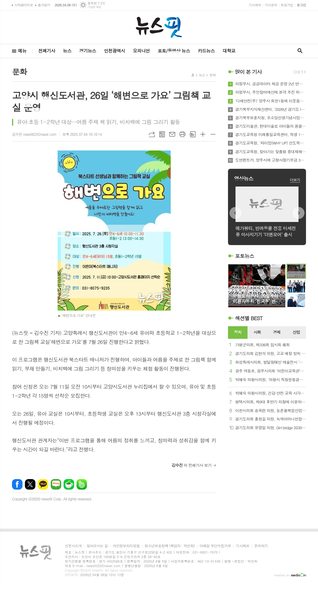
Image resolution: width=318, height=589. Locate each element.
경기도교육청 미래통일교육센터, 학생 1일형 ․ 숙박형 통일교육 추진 (270, 134)
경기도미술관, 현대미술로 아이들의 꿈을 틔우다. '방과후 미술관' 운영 (270, 126)
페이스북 (17, 484)
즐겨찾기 (44, 5)
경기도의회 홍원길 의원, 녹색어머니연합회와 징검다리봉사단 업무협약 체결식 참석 (270, 419)
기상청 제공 (94, 7)
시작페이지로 (23, 5)
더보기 (295, 179)
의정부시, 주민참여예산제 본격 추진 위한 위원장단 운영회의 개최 (270, 92)
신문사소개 (73, 546)
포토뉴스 (244, 256)
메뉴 (22, 50)
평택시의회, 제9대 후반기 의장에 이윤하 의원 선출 (270, 402)
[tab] (238, 332)
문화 (212, 75)
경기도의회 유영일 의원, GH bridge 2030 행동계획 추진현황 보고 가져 (270, 427)
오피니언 (141, 50)
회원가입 (287, 5)
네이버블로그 (56, 484)
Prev (236, 213)
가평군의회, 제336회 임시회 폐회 (262, 345)
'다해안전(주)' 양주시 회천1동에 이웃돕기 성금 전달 (270, 101)
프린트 (182, 134)
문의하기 (261, 546)
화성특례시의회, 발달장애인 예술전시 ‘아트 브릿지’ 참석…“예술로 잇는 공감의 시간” (270, 362)
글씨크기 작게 (213, 134)
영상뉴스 (243, 178)
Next (298, 213)
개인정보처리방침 (126, 546)
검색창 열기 (300, 51)
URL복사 (152, 134)
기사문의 (271, 5)
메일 (172, 134)
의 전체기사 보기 (192, 465)
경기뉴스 (87, 50)
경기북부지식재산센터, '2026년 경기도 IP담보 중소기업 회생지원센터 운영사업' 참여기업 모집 (270, 109)
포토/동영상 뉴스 (174, 50)
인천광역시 (114, 50)
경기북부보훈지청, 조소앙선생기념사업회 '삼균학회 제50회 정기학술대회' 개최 (270, 117)
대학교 (229, 50)
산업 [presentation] (296, 332)
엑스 (30, 484)
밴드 (81, 484)
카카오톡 (43, 484)
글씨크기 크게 (203, 134)
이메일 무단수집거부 (215, 546)
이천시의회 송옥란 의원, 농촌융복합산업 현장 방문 (270, 410)
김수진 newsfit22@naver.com (34, 134)
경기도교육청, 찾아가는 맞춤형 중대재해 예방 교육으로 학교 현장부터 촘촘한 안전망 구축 (270, 151)
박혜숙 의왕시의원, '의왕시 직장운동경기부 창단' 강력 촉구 (270, 379)
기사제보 (255, 5)
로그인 (301, 5)
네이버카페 (69, 484)
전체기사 (46, 50)
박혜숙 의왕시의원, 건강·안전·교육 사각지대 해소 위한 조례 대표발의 (270, 393)
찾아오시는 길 (97, 546)
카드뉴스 (206, 50)
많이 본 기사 (248, 71)
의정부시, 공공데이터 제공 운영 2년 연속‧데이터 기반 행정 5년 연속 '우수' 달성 (270, 84)
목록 (162, 134)
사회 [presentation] (257, 332)
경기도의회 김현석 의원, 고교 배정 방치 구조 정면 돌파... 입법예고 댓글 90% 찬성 (270, 353)
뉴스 (67, 50)
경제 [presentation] (276, 332)
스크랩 (193, 134)
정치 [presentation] (237, 332)
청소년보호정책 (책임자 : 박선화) (170, 546)
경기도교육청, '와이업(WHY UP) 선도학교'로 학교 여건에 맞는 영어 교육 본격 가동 (270, 143)
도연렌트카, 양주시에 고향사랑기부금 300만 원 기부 (270, 160)
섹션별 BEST (248, 318)
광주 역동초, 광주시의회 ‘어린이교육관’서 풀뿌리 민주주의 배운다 (270, 371)
